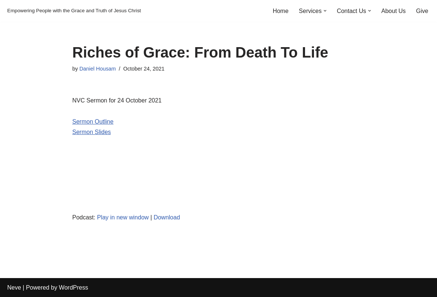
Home (281, 11)
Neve (14, 287)
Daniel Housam (97, 69)
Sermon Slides (91, 132)
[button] (325, 10)
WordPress (73, 287)
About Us (393, 11)
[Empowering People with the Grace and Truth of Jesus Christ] (74, 11)
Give (422, 11)
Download (166, 217)
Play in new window (123, 217)
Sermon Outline (92, 121)
